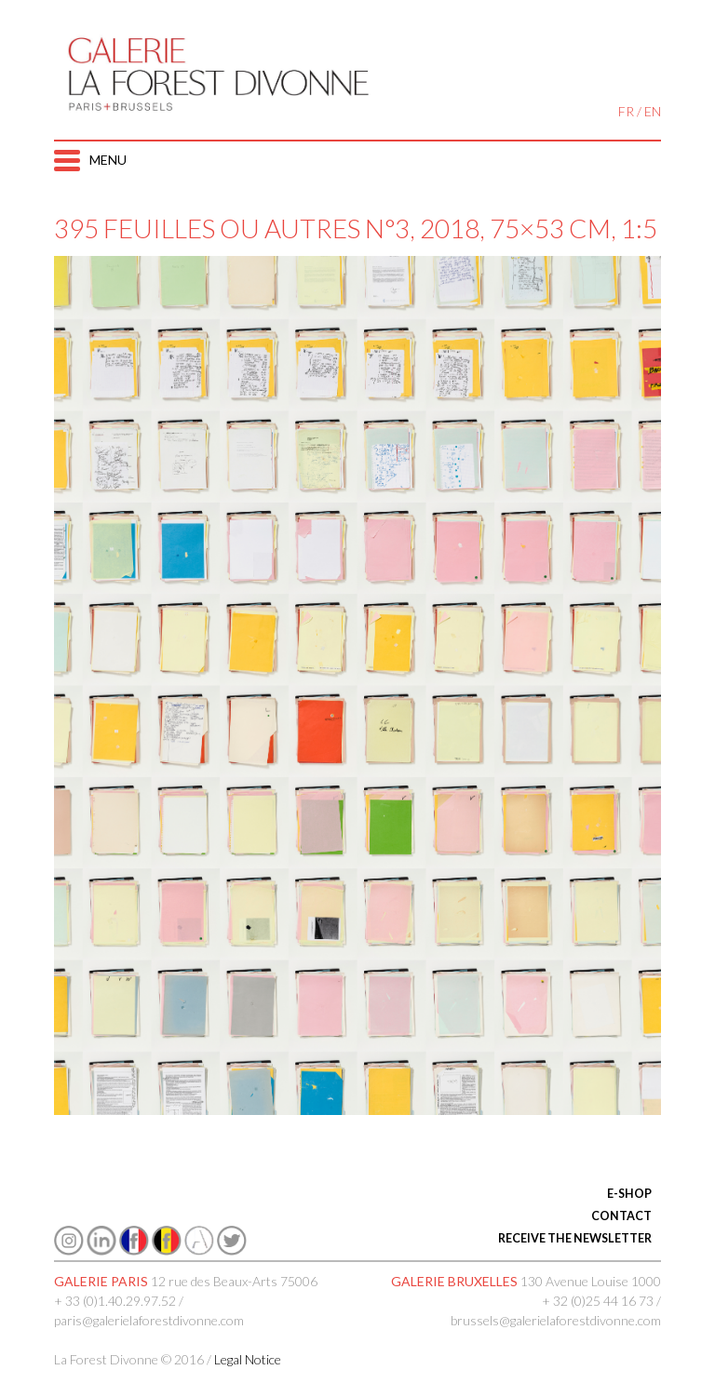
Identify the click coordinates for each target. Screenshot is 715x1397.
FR (626, 111)
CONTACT (621, 1216)
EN (652, 111)
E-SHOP (629, 1194)
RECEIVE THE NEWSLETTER (575, 1238)
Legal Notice (247, 1359)
